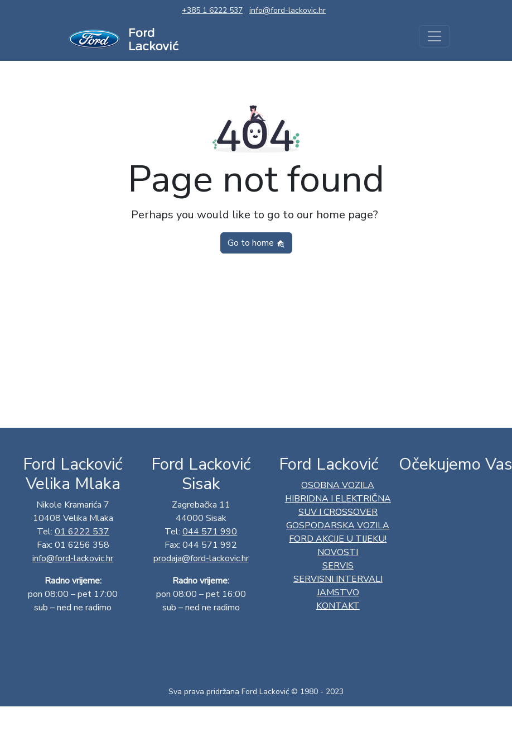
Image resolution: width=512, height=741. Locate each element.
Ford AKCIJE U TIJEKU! (338, 539)
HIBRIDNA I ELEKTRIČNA (338, 499)
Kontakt (338, 606)
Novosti (337, 552)
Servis (338, 566)
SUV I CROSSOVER (338, 512)
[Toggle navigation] (434, 36)
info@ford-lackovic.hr (287, 10)
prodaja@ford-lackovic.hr (201, 558)
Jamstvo (338, 592)
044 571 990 (209, 531)
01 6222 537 (82, 531)
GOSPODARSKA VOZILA (337, 525)
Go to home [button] (256, 243)
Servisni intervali (338, 579)
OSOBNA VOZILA (337, 485)
